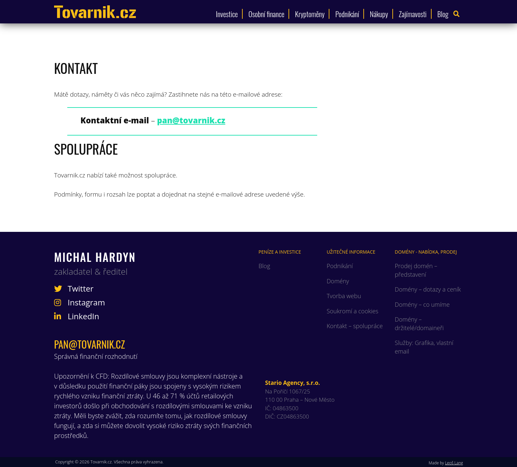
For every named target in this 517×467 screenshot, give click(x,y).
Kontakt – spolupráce (355, 326)
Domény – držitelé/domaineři (419, 323)
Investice (227, 13)
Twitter (74, 289)
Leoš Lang (454, 463)
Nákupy (379, 13)
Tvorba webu (344, 296)
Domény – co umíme (422, 304)
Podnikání (347, 13)
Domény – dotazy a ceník (428, 289)
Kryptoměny (310, 13)
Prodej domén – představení (416, 270)
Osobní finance (267, 13)
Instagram (79, 302)
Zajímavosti (413, 13)
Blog (442, 13)
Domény (338, 281)
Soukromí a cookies (353, 311)
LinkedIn (76, 316)
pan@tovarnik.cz (89, 344)
